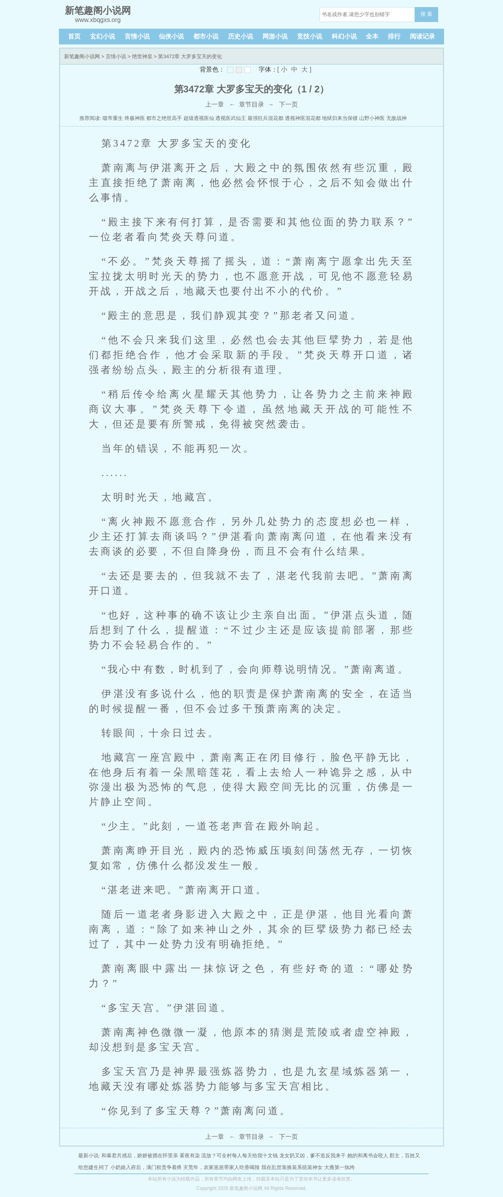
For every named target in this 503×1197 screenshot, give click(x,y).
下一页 (288, 104)
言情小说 (137, 36)
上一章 (214, 104)
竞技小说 (309, 36)
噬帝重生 (113, 118)
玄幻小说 (102, 36)
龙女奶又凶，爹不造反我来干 (312, 1155)
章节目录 (251, 104)
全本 (372, 36)
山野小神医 (372, 118)
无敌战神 (396, 118)
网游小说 (275, 36)
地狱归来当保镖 (340, 118)
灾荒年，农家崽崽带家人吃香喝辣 (221, 1167)
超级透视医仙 (199, 118)
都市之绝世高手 (164, 118)
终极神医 (135, 118)
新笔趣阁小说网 (82, 56)
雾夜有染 (190, 1155)
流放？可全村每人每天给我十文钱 (239, 1155)
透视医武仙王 (230, 118)
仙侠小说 (171, 36)
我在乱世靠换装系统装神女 (292, 1167)
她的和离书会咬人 (367, 1155)
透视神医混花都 (303, 118)
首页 (74, 36)
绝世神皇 (142, 56)
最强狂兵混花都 (265, 118)
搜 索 (426, 14)
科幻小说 (344, 36)
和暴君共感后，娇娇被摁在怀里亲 (139, 1155)
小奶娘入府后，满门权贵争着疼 (146, 1167)
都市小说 (205, 36)
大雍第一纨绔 (339, 1167)
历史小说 (240, 36)
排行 (394, 36)
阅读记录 (422, 36)
